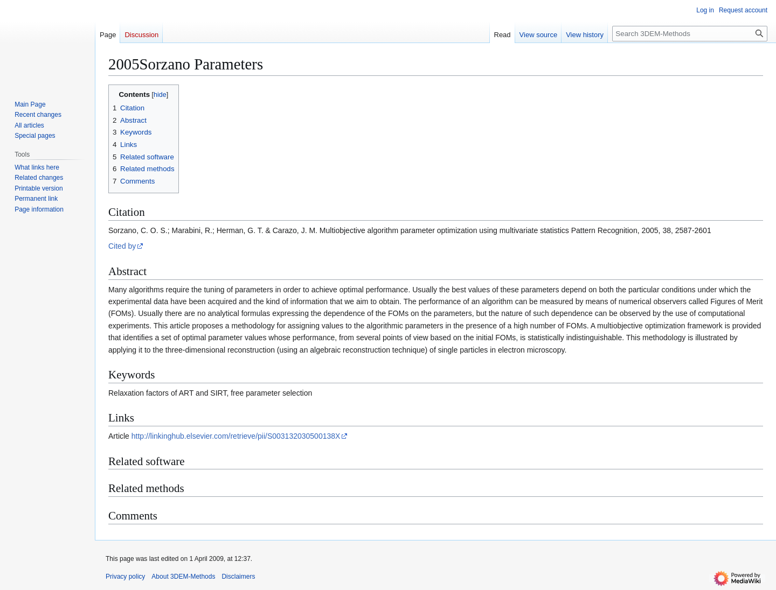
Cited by (122, 246)
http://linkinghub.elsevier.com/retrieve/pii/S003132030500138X (236, 436)
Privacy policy (125, 576)
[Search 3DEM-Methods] (689, 33)
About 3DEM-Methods (183, 576)
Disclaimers (238, 576)
